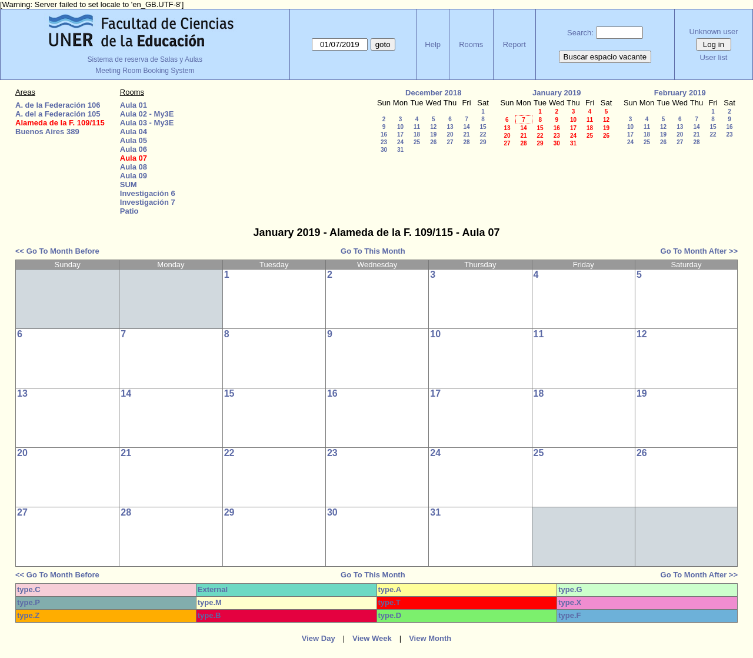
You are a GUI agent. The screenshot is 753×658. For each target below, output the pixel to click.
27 (450, 142)
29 (482, 142)
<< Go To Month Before (57, 251)
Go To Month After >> (699, 251)
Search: (580, 32)
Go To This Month (373, 251)
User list (713, 57)
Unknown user (713, 31)
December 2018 (433, 92)
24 (400, 142)
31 (400, 150)
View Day (318, 638)
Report (514, 44)
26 (433, 142)
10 (400, 127)
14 (466, 127)
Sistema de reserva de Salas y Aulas (145, 59)
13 (450, 127)
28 (466, 142)
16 (384, 134)
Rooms (471, 44)
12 (433, 127)
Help (433, 44)
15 (482, 127)
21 (466, 134)
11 (417, 127)
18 (417, 134)
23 (384, 142)
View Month (430, 638)
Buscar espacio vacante (605, 56)
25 (417, 142)
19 (433, 134)
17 (400, 134)
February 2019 (680, 92)
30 (384, 150)
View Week (372, 638)
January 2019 (556, 92)
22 (482, 134)
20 (450, 134)
